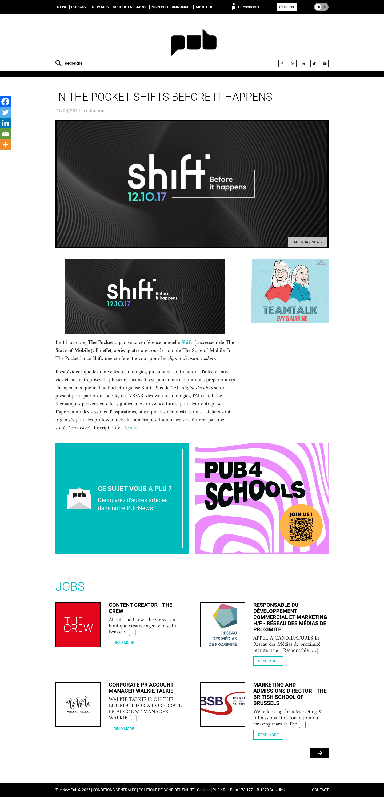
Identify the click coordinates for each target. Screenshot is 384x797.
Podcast (79, 7)
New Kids (100, 7)
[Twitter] (5, 112)
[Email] (5, 133)
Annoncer (182, 7)
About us (204, 7)
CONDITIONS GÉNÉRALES (114, 790)
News (62, 7)
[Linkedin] (5, 123)
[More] (5, 144)
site (133, 428)
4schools (122, 7)
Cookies (203, 790)
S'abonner (286, 7)
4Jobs (142, 7)
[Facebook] (5, 101)
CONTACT (320, 790)
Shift (186, 343)
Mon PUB (159, 7)
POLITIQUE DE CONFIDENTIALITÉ (167, 790)
